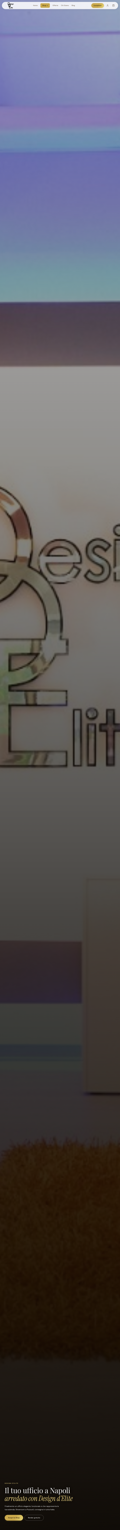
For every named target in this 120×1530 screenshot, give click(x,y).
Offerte (55, 5)
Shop (45, 5)
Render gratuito (34, 1518)
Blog (73, 5)
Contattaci (98, 5)
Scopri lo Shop (14, 1518)
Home (35, 5)
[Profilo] (107, 5)
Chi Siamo (65, 5)
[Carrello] (113, 5)
